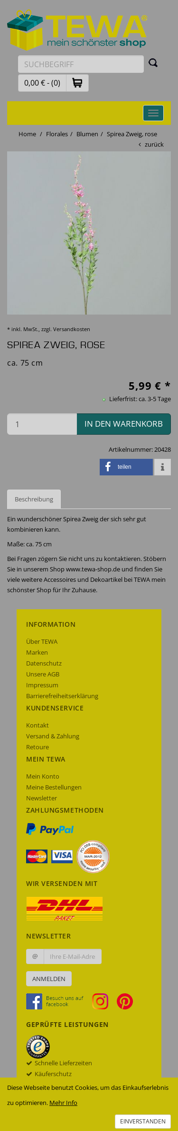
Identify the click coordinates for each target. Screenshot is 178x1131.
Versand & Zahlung (52, 736)
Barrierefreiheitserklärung (62, 696)
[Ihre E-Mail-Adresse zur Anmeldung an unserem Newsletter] (73, 956)
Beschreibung (34, 499)
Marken (37, 652)
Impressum (42, 685)
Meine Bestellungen (54, 787)
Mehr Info (63, 1102)
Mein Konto (42, 776)
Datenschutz (44, 663)
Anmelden (49, 978)
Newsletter (41, 798)
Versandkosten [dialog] (71, 329)
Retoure (37, 747)
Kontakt (37, 725)
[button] (77, 83)
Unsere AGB (42, 674)
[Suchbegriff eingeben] (81, 64)
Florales (57, 134)
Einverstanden (143, 1121)
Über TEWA (41, 641)
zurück (154, 144)
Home (27, 134)
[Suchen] (153, 62)
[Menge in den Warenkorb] (42, 424)
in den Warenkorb (123, 423)
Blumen (87, 134)
